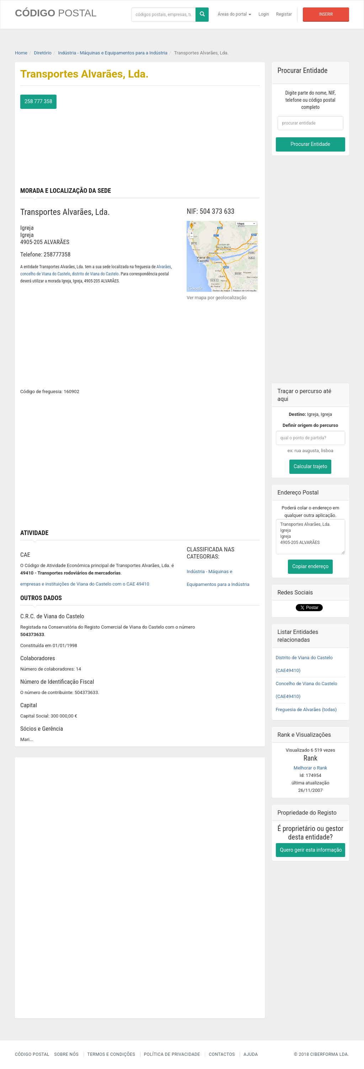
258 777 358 (38, 101)
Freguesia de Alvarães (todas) (306, 709)
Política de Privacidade (172, 1054)
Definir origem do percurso (310, 425)
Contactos (222, 1054)
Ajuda (250, 1054)
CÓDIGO (56, 12)
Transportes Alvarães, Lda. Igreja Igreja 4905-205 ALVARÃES (311, 536)
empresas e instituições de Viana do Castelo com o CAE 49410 (84, 584)
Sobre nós (66, 1054)
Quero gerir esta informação (311, 849)
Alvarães (163, 266)
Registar (284, 14)
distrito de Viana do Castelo (95, 273)
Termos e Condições (111, 1054)
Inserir (326, 14)
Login (263, 14)
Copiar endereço (310, 566)
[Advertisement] (202, 139)
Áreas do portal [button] (235, 14)
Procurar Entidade (310, 144)
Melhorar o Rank (310, 767)
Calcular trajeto (310, 466)
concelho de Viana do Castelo (45, 273)
